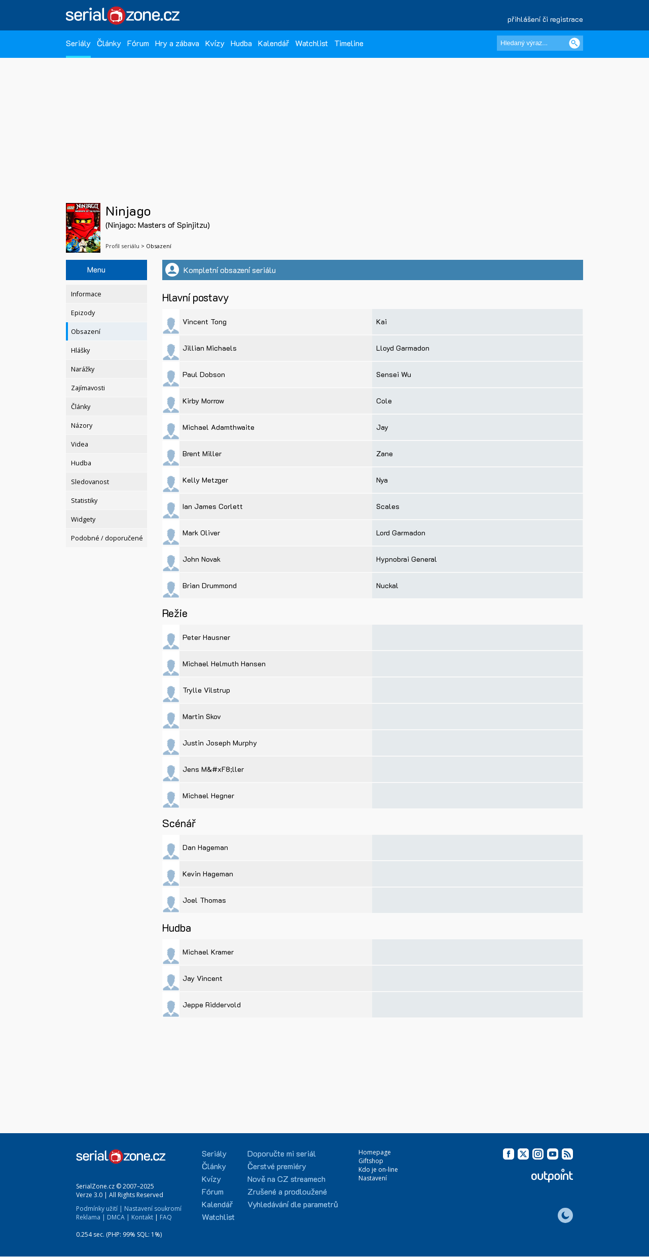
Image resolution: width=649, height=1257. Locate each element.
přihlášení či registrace (545, 19)
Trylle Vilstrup (206, 690)
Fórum (138, 43)
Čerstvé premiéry (276, 1166)
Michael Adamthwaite (219, 427)
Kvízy (215, 43)
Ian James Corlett (213, 506)
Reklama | (90, 1217)
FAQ (166, 1217)
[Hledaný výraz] (540, 43)
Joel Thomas (204, 900)
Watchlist (311, 43)
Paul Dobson (204, 374)
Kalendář (273, 43)
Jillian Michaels (210, 348)
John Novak (202, 559)
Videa (79, 444)
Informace (86, 294)
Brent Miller (202, 453)
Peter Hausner (206, 637)
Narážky (82, 369)
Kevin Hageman (208, 873)
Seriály (78, 43)
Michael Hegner (208, 795)
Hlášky (80, 350)
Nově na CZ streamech (286, 1178)
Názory (81, 425)
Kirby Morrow (203, 400)
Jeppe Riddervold (212, 1004)
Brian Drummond (210, 585)
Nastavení (372, 1178)
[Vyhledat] (574, 43)
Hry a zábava (177, 43)
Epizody (83, 313)
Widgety (83, 519)
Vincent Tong (205, 321)
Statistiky (84, 500)
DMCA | (118, 1217)
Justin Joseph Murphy (220, 743)
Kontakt (142, 1217)
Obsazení (85, 331)
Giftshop (370, 1161)
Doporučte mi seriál (281, 1153)
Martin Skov (202, 716)
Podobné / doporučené (107, 538)
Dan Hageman (205, 847)
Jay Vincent (203, 978)
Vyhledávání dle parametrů (292, 1204)
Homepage (374, 1152)
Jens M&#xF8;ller (213, 769)
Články (109, 43)
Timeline (349, 43)
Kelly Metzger (205, 480)
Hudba (241, 43)
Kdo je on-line (378, 1169)
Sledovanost (90, 482)
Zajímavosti (88, 388)
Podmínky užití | (99, 1208)
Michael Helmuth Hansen (224, 663)
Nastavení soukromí (153, 1208)
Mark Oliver (201, 532)
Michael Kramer (208, 952)
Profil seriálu (122, 246)
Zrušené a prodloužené (287, 1191)
